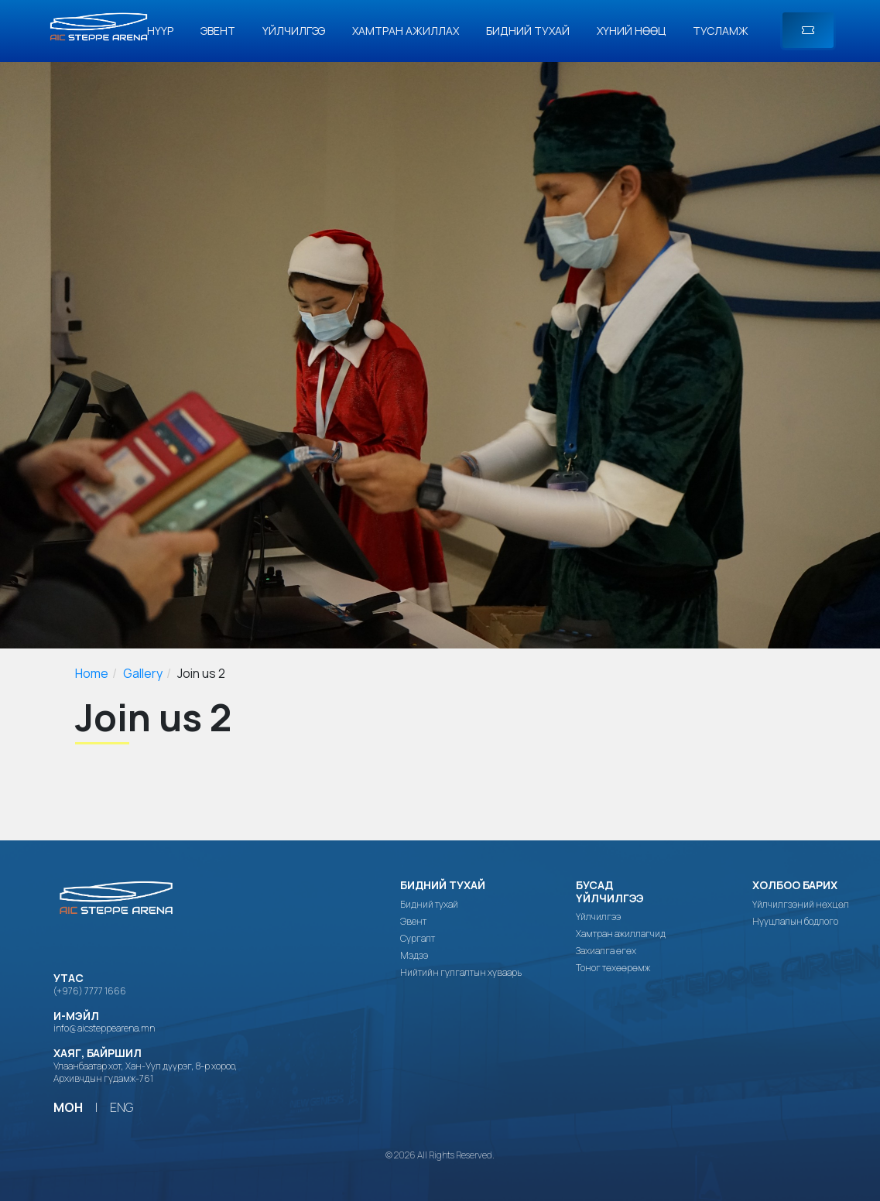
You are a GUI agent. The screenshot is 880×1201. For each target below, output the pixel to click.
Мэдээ (414, 955)
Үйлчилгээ (293, 30)
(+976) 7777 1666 (89, 990)
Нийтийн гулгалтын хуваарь (461, 972)
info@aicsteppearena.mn (104, 1028)
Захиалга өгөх (606, 951)
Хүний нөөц (631, 30)
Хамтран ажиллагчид (621, 934)
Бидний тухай (528, 30)
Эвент (217, 30)
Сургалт (417, 938)
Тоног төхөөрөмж (613, 968)
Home (91, 673)
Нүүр (160, 30)
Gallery (143, 673)
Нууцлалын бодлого (795, 921)
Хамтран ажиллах (405, 30)
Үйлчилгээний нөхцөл (800, 904)
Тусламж (720, 30)
